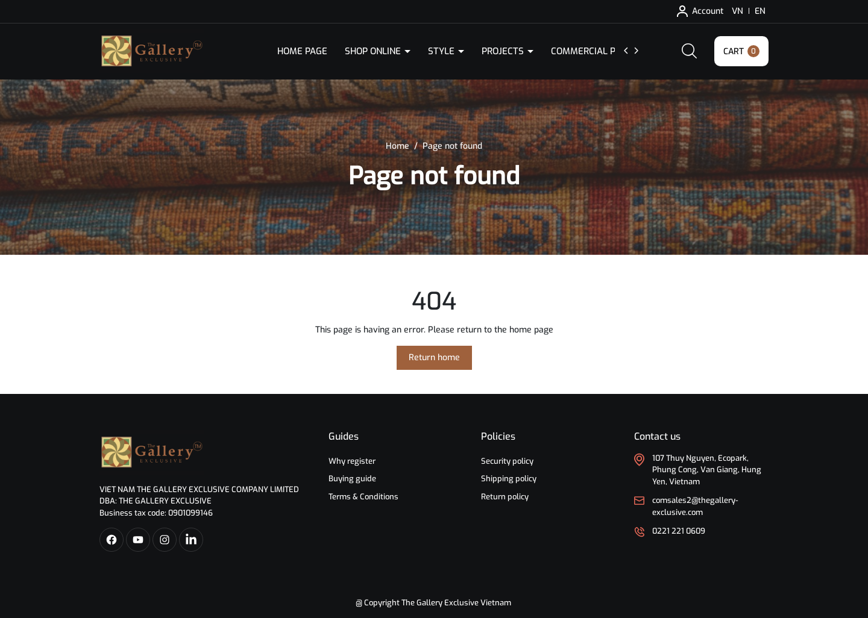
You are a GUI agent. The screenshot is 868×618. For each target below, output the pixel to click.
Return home (434, 357)
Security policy (507, 461)
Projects (504, 51)
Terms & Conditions (363, 497)
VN (737, 11)
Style (442, 51)
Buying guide (352, 478)
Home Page (302, 51)
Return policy (505, 497)
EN (760, 11)
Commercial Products (604, 51)
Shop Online (374, 51)
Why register (352, 461)
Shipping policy (508, 478)
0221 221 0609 (678, 531)
